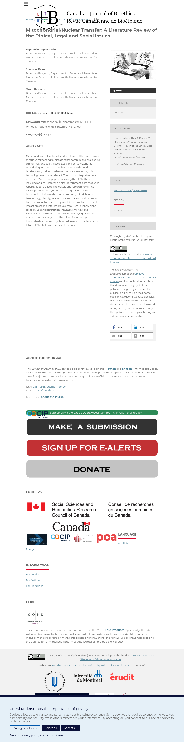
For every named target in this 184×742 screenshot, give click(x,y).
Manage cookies (25, 728)
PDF (118, 90)
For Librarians (34, 585)
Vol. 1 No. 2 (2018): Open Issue (69, 19)
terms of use (54, 735)
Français (31, 549)
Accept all (70, 728)
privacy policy (30, 735)
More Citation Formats (130, 164)
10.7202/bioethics (43, 390)
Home (30, 19)
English (123, 543)
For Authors (33, 580)
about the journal (52, 396)
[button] (120, 327)
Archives (42, 19)
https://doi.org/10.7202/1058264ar (52, 112)
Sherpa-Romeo (56, 386)
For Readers (33, 574)
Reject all (51, 728)
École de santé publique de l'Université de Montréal (104, 665)
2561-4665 (39, 386)
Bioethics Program (63, 665)
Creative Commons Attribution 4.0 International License (133, 258)
